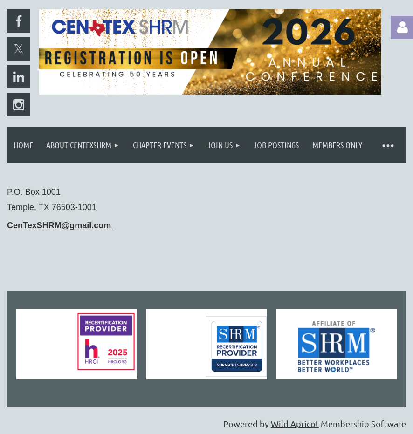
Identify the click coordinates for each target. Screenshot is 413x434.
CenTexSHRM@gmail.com (60, 225)
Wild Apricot (295, 423)
